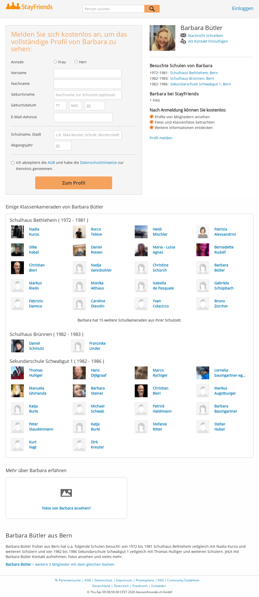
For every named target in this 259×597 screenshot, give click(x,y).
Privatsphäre (145, 580)
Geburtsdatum (23, 105)
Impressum (124, 580)
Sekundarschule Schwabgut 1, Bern (200, 84)
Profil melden (161, 137)
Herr (83, 61)
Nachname (20, 83)
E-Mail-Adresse (24, 116)
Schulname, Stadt (26, 134)
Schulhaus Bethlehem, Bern (194, 72)
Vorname (18, 72)
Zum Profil (73, 183)
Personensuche (70, 580)
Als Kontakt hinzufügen (208, 41)
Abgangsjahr (22, 145)
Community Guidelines (183, 580)
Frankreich (140, 586)
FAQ (161, 580)
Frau (62, 61)
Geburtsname (23, 94)
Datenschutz (103, 580)
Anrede (17, 61)
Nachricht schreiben (205, 35)
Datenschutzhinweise (98, 162)
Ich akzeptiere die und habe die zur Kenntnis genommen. (70, 165)
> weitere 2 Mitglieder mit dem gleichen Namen (60, 564)
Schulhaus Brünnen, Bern (192, 78)
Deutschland (101, 586)
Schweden (158, 586)
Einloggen (242, 8)
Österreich (121, 586)
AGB (51, 162)
